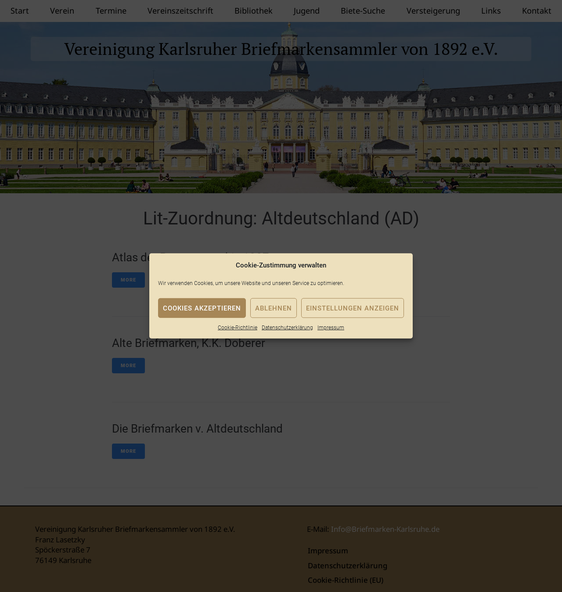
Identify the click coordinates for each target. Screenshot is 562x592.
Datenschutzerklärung (287, 328)
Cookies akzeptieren (202, 308)
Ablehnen (273, 308)
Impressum (330, 328)
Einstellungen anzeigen (352, 308)
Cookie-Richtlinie (237, 328)
